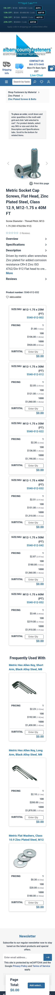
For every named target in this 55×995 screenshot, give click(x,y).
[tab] (27, 261)
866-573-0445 (36, 64)
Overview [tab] (27, 239)
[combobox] (21, 82)
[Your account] (48, 82)
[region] (27, 163)
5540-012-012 (35, 374)
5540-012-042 (35, 545)
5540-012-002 (35, 317)
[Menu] (6, 82)
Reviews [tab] (27, 279)
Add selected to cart (37, 985)
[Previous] (8, 163)
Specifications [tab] (27, 244)
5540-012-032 (35, 488)
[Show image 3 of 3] (33, 177)
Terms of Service (41, 966)
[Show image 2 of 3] (27, 177)
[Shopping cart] (51, 68)
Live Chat (36, 75)
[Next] (47, 163)
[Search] (34, 82)
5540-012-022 (35, 431)
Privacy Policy (20, 966)
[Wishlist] (41, 82)
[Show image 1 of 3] (22, 177)
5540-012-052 (35, 602)
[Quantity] (34, 352)
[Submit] (47, 957)
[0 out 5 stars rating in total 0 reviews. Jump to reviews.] (18, 233)
